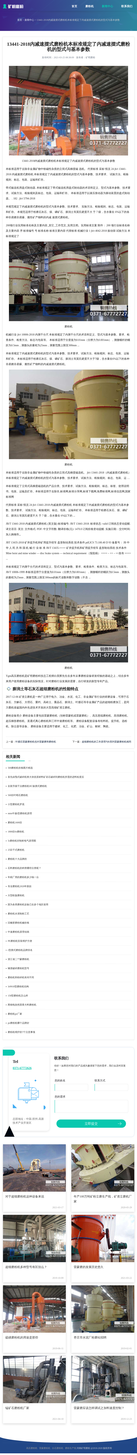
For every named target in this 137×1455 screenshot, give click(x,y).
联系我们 (127, 6)
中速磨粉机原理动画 (18, 932)
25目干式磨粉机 (16, 850)
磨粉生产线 (70, 1448)
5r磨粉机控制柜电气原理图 (22, 840)
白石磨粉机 (57, 1448)
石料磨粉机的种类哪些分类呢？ (24, 868)
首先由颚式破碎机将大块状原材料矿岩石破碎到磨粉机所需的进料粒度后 (46, 777)
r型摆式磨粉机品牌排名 (20, 950)
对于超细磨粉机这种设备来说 (24, 1196)
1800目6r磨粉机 (16, 831)
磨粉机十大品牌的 (17, 859)
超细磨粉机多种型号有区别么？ (26, 1267)
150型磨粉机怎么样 (18, 995)
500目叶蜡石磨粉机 (18, 795)
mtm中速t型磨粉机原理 (20, 813)
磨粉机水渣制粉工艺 (18, 913)
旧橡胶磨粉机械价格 (18, 922)
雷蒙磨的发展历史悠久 (88, 1267)
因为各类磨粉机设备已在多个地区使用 (28, 904)
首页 (74, 6)
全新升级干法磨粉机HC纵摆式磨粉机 (27, 786)
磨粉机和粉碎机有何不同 (21, 977)
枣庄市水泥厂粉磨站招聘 (90, 1337)
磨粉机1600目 (15, 822)
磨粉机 (89, 6)
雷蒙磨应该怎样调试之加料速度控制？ (99, 1408)
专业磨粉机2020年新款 (20, 886)
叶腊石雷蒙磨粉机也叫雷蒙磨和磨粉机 (35, 741)
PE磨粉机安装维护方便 (20, 941)
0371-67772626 (22, 1068)
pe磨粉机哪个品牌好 (18, 1023)
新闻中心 (107, 6)
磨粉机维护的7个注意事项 (21, 1032)
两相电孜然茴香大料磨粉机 (22, 1004)
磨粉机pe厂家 (15, 1014)
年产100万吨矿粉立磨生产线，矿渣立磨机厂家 (103, 1199)
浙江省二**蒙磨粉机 (18, 959)
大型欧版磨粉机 (16, 895)
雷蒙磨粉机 (44, 1448)
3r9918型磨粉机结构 (18, 986)
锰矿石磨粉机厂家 (17, 1408)
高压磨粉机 (31, 1448)
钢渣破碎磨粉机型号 (18, 968)
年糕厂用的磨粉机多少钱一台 (23, 877)
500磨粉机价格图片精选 (20, 768)
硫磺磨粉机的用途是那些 (21, 1337)
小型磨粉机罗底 (16, 804)
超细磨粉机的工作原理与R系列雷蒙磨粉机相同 (106, 741)
